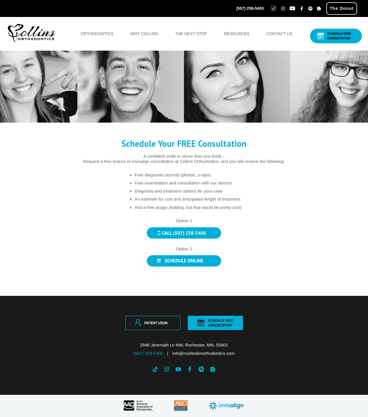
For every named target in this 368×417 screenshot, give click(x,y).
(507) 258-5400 (250, 8)
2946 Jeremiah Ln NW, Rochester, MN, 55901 (184, 344)
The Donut (342, 8)
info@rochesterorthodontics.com (203, 353)
